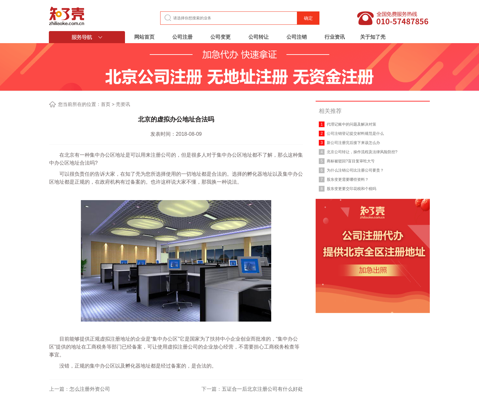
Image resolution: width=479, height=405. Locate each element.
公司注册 (182, 37)
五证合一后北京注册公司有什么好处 (262, 389)
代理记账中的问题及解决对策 (351, 124)
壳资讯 (123, 104)
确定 (308, 18)
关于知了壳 (372, 37)
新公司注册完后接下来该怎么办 (353, 142)
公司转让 (258, 37)
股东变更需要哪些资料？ (348, 179)
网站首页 (144, 37)
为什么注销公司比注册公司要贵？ (355, 170)
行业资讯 (335, 37)
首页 (105, 104)
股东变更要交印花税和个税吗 (351, 188)
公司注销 (296, 37)
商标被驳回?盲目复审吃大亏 (351, 161)
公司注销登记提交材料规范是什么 (355, 133)
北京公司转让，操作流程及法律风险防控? (362, 152)
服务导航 (87, 37)
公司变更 (220, 37)
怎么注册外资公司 (89, 389)
